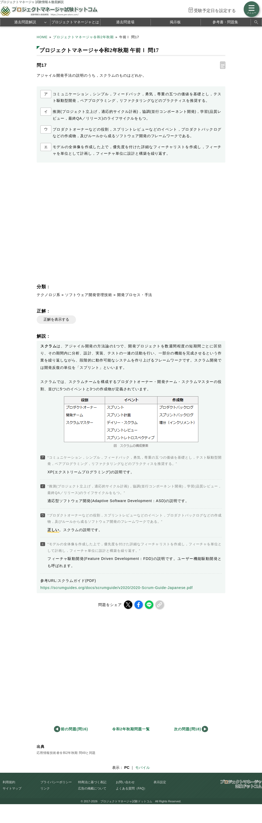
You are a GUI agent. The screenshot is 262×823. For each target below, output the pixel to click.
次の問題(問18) (187, 729)
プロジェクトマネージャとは (75, 22)
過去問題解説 (25, 22)
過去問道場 (125, 22)
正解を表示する (56, 319)
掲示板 (175, 22)
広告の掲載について (92, 788)
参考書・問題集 (225, 22)
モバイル (142, 767)
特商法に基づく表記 (92, 782)
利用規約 (9, 782)
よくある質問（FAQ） (131, 788)
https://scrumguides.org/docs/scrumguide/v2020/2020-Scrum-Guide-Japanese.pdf (116, 588)
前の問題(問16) (74, 729)
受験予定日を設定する (215, 10)
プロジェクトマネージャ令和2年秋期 (83, 37)
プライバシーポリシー (56, 782)
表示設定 (160, 782)
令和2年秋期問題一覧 (131, 729)
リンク (45, 788)
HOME (42, 37)
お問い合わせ (125, 782)
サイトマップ (12, 788)
